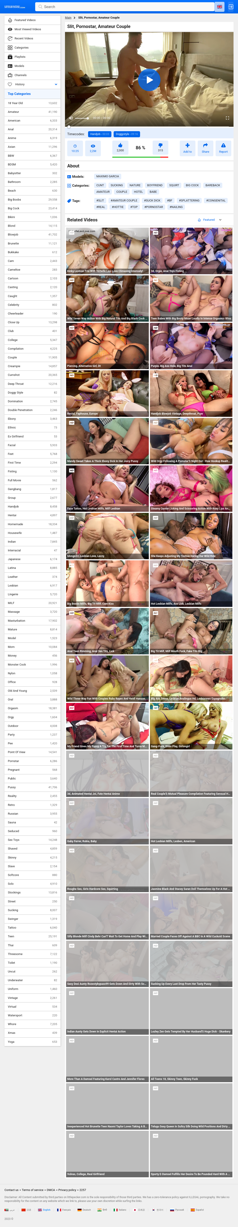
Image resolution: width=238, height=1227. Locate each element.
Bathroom (32, 182)
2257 (83, 1190)
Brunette (32, 244)
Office (32, 682)
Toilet (32, 963)
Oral (32, 700)
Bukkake (32, 252)
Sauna (32, 822)
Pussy (32, 787)
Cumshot (32, 375)
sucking (117, 185)
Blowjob (32, 235)
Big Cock (32, 208)
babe (153, 191)
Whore (32, 1024)
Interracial (32, 550)
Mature (32, 629)
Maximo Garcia (107, 176)
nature (135, 185)
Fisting (32, 471)
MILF (32, 603)
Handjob (32, 507)
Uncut (32, 972)
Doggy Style (32, 393)
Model (32, 638)
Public (32, 779)
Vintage (32, 998)
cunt (100, 185)
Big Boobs (32, 200)
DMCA (51, 1190)
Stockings (32, 893)
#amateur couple (124, 200)
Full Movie (32, 480)
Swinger (32, 919)
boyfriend (155, 185)
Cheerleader (32, 314)
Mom (32, 647)
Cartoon (32, 278)
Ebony (32, 419)
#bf (169, 200)
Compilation (32, 349)
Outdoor (32, 726)
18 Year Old (32, 103)
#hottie (118, 207)
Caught (32, 296)
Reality (32, 796)
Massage (32, 612)
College (32, 340)
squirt (174, 185)
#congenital (215, 200)
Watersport (32, 1015)
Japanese (32, 559)
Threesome (32, 954)
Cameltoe (32, 270)
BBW (32, 156)
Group (32, 498)
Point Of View (32, 752)
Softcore (32, 875)
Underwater (32, 980)
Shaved (32, 849)
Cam (32, 261)
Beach (32, 191)
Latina (32, 568)
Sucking (32, 910)
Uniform (32, 989)
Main (68, 17)
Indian (32, 542)
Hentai (32, 515)
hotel (138, 191)
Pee (32, 743)
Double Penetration (32, 410)
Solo (32, 884)
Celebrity (32, 305)
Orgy (32, 717)
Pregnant (32, 770)
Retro (32, 805)
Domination (32, 401)
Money (32, 656)
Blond (32, 226)
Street (32, 901)
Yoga (32, 1042)
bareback (213, 185)
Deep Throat (32, 384)
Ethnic (32, 428)
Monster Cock (32, 665)
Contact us (11, 1190)
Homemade (32, 524)
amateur (103, 191)
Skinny (32, 858)
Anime (32, 138)
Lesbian (32, 586)
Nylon (32, 673)
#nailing (176, 207)
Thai (32, 945)
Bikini (32, 217)
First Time (32, 463)
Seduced (32, 831)
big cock (192, 185)
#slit (100, 200)
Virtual (32, 1007)
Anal (32, 129)
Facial (32, 445)
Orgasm (32, 708)
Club (32, 331)
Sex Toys (32, 840)
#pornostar (153, 207)
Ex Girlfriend (32, 437)
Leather (32, 577)
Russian (32, 814)
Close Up (32, 322)
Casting (32, 287)
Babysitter (32, 173)
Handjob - (99, 134)
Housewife (32, 533)
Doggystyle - (127, 134)
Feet (32, 454)
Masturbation (32, 621)
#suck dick (152, 200)
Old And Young (32, 691)
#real (100, 207)
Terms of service (32, 1190)
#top (134, 207)
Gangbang (32, 489)
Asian (32, 147)
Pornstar (32, 761)
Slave (32, 866)
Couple (32, 357)
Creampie (32, 366)
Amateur (32, 112)
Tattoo (32, 928)
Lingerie (32, 594)
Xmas (32, 1033)
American (32, 121)
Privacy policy (67, 1190)
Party (32, 735)
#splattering (189, 200)
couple (121, 191)
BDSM (32, 165)
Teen (32, 936)
